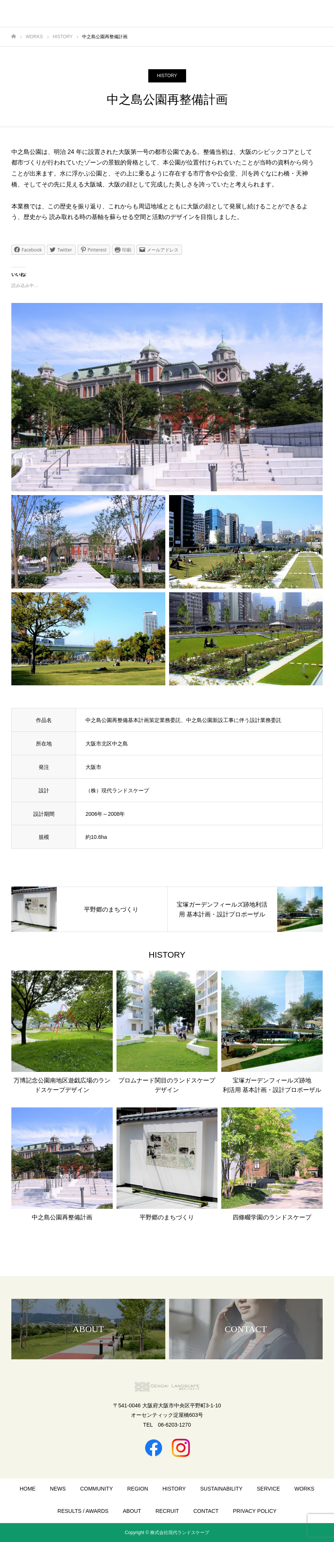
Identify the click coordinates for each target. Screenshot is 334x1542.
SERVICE (268, 1489)
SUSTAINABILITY (221, 1489)
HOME (28, 1489)
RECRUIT (167, 1511)
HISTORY (167, 75)
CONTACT (206, 1511)
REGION (137, 1489)
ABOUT (132, 1511)
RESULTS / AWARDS (83, 1511)
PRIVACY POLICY (255, 1511)
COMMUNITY (96, 1489)
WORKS (304, 1489)
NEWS (58, 1489)
